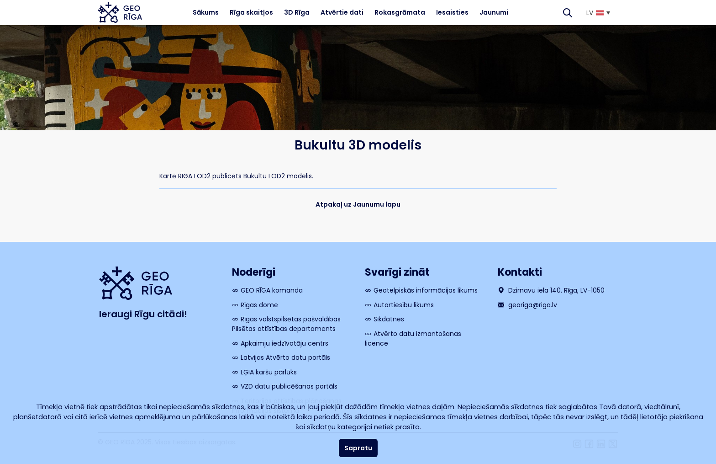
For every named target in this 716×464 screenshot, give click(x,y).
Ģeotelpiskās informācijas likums (426, 290)
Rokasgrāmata (399, 12)
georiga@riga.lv (527, 304)
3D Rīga (297, 12)
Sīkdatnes (389, 319)
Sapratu (358, 448)
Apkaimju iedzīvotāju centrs (284, 343)
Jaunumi (493, 12)
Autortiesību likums (404, 304)
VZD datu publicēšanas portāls (289, 386)
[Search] (568, 12)
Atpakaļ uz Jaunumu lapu (358, 204)
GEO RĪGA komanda (272, 290)
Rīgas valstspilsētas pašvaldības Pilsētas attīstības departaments (286, 324)
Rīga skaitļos (251, 12)
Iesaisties (452, 12)
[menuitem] (598, 13)
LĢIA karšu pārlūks (269, 372)
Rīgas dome (259, 304)
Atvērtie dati (342, 12)
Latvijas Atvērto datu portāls (285, 357)
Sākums (206, 12)
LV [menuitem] (589, 13)
